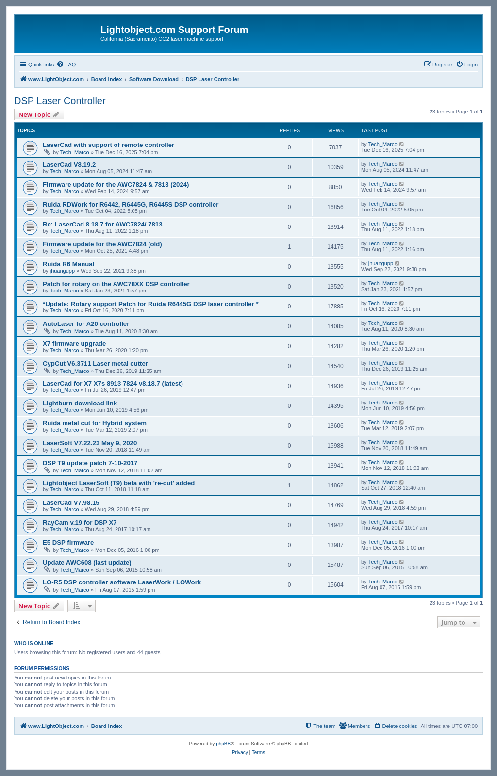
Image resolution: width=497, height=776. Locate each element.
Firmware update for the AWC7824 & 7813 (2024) (116, 184)
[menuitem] (66, 64)
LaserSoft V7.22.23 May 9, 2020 (90, 443)
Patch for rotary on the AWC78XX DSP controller (116, 284)
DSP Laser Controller (60, 101)
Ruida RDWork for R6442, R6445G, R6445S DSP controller (130, 204)
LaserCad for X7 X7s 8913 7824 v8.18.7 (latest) (113, 383)
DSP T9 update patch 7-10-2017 (90, 463)
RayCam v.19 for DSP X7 (80, 522)
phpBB (223, 743)
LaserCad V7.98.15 (71, 502)
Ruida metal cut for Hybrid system (95, 423)
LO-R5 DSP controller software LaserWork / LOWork (122, 582)
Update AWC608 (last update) (87, 562)
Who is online (33, 643)
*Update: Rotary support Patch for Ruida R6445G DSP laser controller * (151, 303)
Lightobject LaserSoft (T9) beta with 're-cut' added (119, 482)
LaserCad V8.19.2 (69, 164)
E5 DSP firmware (68, 542)
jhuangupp (62, 271)
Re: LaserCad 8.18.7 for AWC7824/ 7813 (103, 224)
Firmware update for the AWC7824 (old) (102, 244)
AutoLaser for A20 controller (86, 323)
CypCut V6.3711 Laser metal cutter (95, 363)
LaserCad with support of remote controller (108, 144)
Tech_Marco (74, 152)
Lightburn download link (80, 403)
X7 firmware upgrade (74, 343)
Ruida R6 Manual (68, 264)
